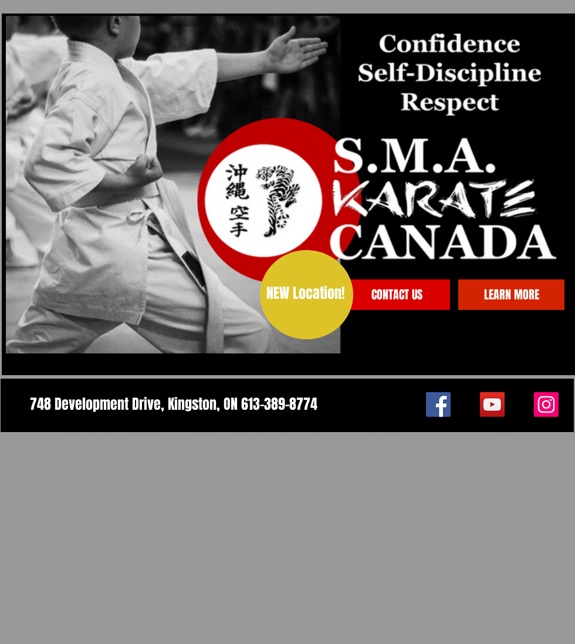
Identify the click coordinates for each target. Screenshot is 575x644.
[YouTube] (492, 404)
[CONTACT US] (397, 294)
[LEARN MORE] (511, 294)
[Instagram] (546, 404)
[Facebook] (438, 404)
